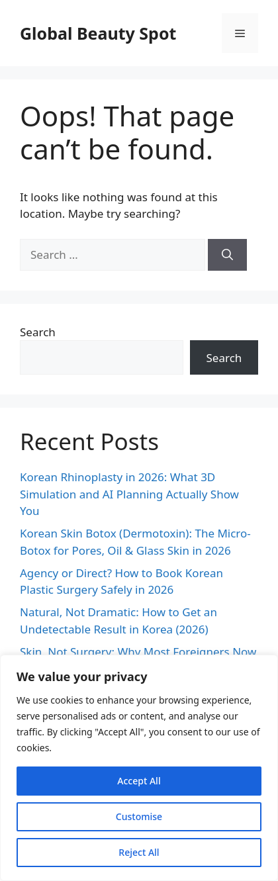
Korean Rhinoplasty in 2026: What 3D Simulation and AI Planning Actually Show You (129, 493)
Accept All (138, 780)
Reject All (138, 852)
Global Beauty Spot (98, 33)
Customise (139, 816)
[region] (139, 768)
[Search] (227, 255)
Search (38, 332)
